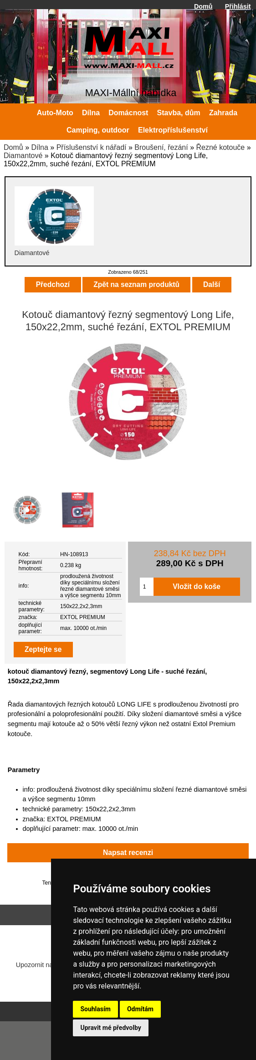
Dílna (39, 147)
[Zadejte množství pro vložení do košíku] (147, 587)
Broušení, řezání (161, 147)
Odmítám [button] (140, 1009)
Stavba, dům (178, 113)
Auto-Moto (55, 113)
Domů (203, 6)
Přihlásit (238, 6)
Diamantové (23, 155)
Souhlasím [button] (95, 1009)
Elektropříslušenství (173, 130)
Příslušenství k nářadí (91, 147)
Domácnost (128, 113)
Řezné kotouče (220, 147)
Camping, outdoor (98, 130)
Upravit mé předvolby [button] (110, 1027)
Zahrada (223, 113)
